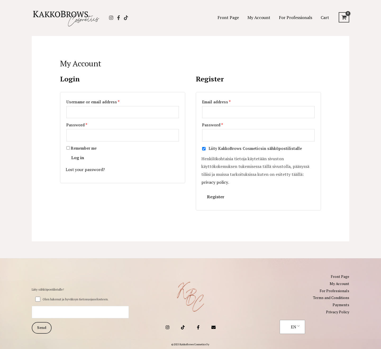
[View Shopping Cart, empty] (344, 17)
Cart (325, 17)
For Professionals (295, 17)
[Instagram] (111, 17)
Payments (341, 304)
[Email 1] (213, 327)
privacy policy (214, 183)
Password (85, 125)
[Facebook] (118, 17)
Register (215, 197)
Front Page (228, 17)
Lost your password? (85, 170)
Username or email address (101, 101)
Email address (224, 101)
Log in (77, 158)
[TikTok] (126, 17)
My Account (258, 17)
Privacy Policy (337, 311)
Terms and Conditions (331, 297)
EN (293, 326)
